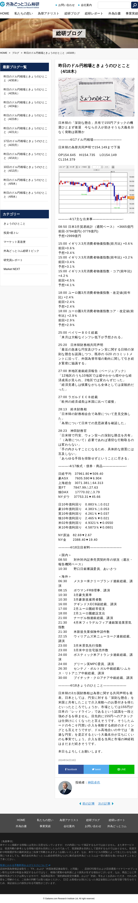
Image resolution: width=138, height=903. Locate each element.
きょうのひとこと (14, 223)
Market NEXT (12, 269)
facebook (71, 769)
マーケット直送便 (14, 241)
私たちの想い (23, 13)
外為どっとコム (117, 826)
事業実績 (132, 13)
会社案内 (86, 5)
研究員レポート (13, 260)
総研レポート (94, 13)
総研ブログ (72, 13)
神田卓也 (94, 782)
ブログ (15, 52)
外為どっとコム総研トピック (21, 250)
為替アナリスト (48, 13)
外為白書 (114, 13)
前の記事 (88, 803)
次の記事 (104, 803)
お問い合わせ (66, 5)
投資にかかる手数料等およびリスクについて (24, 865)
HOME (4, 13)
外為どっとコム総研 (19, 5)
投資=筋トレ (11, 232)
